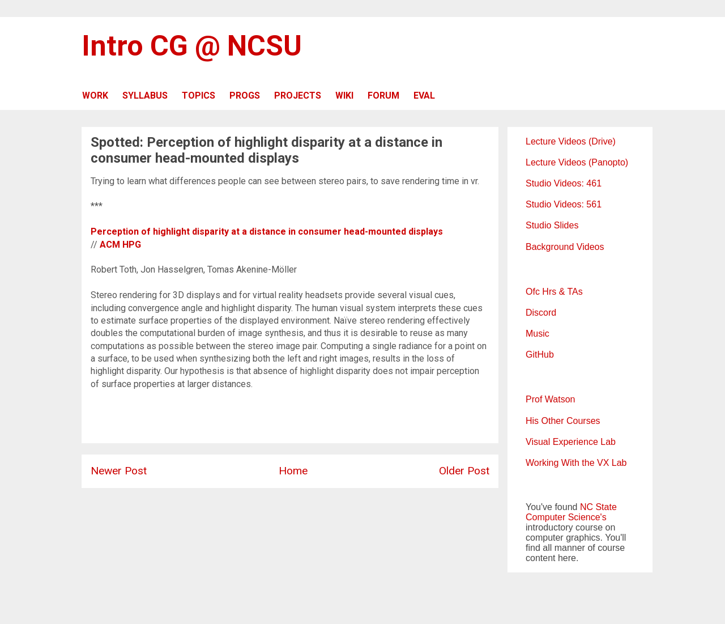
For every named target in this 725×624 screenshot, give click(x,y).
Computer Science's (566, 517)
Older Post (464, 470)
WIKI (344, 95)
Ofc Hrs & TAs (554, 291)
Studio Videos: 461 (564, 183)
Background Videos (565, 247)
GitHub (540, 354)
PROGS (244, 95)
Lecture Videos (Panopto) (577, 162)
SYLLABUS (145, 95)
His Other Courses (563, 421)
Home (293, 470)
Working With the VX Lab (576, 463)
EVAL (424, 95)
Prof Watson (550, 399)
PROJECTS (297, 95)
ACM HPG (120, 244)
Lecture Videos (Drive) (571, 141)
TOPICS (198, 95)
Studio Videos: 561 (564, 204)
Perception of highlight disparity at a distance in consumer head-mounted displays (267, 231)
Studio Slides (552, 225)
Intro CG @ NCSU (192, 45)
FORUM (383, 95)
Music (537, 333)
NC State (598, 507)
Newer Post (119, 470)
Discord (541, 312)
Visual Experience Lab (571, 442)
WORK (95, 95)
